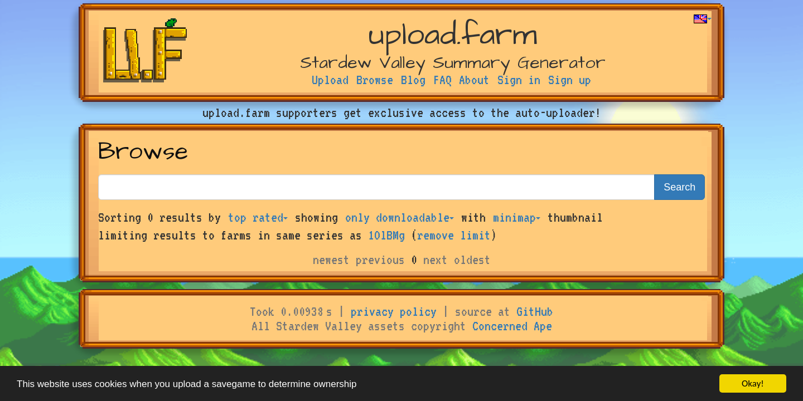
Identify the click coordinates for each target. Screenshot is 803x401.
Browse (374, 79)
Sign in (518, 79)
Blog (413, 79)
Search (679, 187)
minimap (516, 217)
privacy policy (394, 311)
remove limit (454, 235)
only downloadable (399, 217)
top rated (258, 217)
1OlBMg (386, 235)
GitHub (534, 311)
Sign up (569, 79)
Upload (330, 79)
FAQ (442, 79)
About (474, 79)
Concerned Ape (512, 326)
